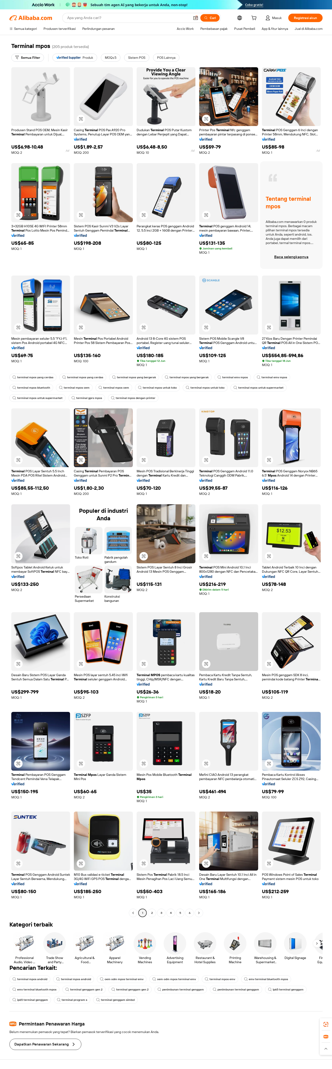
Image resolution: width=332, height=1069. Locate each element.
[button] (195, 18)
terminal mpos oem (74, 388)
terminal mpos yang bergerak (134, 377)
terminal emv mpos (232, 377)
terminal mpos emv (220, 979)
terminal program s (72, 1000)
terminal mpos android (29, 979)
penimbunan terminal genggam (181, 989)
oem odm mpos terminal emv (121, 979)
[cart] (254, 18)
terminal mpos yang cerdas (32, 377)
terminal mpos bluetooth (31, 388)
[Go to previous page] (133, 913)
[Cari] (210, 18)
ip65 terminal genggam (286, 989)
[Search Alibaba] (128, 17)
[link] (326, 1024)
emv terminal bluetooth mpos (266, 979)
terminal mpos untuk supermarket (258, 388)
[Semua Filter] (27, 58)
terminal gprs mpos (86, 398)
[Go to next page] (199, 913)
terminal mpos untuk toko (157, 388)
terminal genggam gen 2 (84, 989)
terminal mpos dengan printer (133, 398)
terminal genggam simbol (115, 1000)
